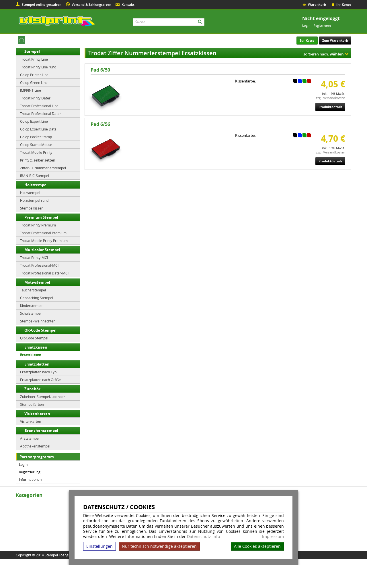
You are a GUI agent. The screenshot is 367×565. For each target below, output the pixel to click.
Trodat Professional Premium (43, 232)
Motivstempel (37, 282)
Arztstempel (30, 438)
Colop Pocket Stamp (36, 136)
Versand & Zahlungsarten (91, 4)
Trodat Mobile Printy (36, 152)
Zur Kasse (307, 40)
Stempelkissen (31, 208)
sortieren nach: (323, 54)
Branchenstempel (41, 430)
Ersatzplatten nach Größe (40, 379)
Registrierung (29, 472)
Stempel (32, 51)
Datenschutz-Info (203, 536)
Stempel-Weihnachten (37, 321)
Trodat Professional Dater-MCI (44, 273)
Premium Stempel (41, 217)
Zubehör (32, 388)
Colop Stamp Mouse (36, 144)
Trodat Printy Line (34, 59)
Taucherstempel (33, 290)
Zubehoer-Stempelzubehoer (42, 396)
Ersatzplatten (37, 364)
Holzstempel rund (34, 200)
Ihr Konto (343, 4)
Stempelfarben (32, 404)
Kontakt (128, 4)
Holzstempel (36, 184)
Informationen (30, 479)
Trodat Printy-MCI (34, 257)
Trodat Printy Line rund (38, 67)
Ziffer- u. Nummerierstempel (43, 168)
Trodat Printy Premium (38, 225)
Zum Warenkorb (335, 40)
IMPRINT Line (30, 90)
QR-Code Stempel (40, 330)
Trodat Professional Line (39, 105)
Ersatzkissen (35, 347)
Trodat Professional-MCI (39, 265)
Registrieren (322, 25)
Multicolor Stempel (42, 249)
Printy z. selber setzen (37, 160)
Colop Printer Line (34, 74)
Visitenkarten (37, 413)
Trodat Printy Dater (35, 98)
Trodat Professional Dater (40, 113)
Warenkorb (317, 4)
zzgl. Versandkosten (330, 98)
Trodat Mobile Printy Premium (44, 240)
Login (306, 25)
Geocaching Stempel (36, 297)
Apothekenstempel (35, 446)
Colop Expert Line (34, 121)
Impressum (273, 536)
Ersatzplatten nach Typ (38, 372)
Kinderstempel (31, 305)
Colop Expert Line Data (38, 129)
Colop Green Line (34, 82)
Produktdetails (330, 107)
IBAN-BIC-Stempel (34, 175)
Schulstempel (31, 313)
